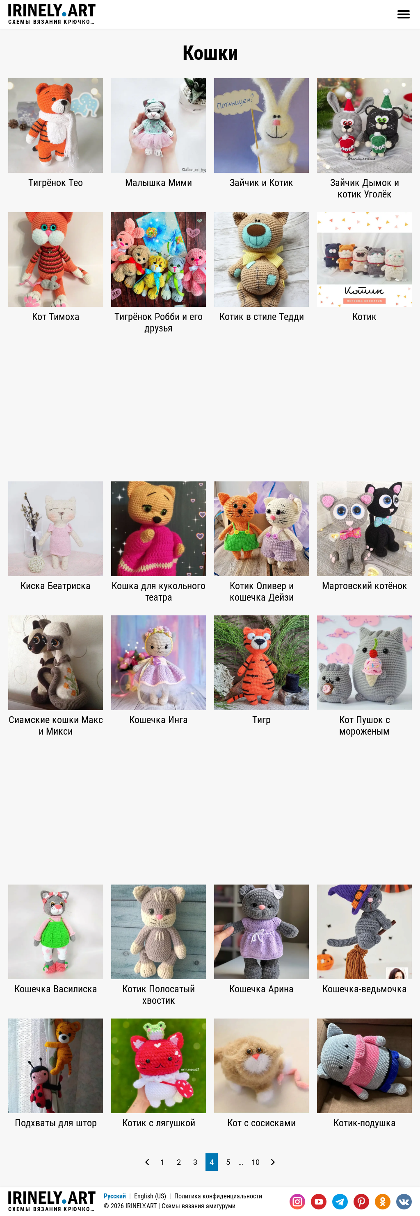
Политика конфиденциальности (218, 1196)
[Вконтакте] (404, 1201)
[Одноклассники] (382, 1201)
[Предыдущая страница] (147, 1162)
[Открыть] (403, 14)
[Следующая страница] (273, 1162)
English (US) (150, 1196)
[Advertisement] (210, 407)
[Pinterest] (361, 1201)
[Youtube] (318, 1201)
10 (255, 1162)
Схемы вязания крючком (52, 14)
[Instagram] (297, 1201)
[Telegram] (340, 1201)
